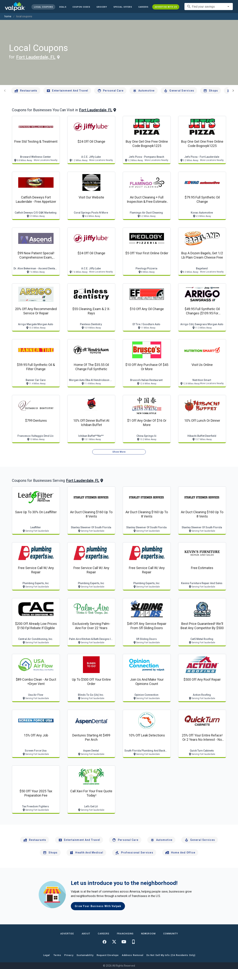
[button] (122, 6)
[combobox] (208, 6)
